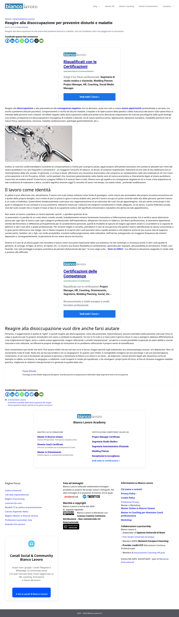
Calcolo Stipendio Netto (16, 511)
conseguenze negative (69, 108)
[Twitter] (31, 41)
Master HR (109, 6)
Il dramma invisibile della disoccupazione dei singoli (29, 402)
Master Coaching (126, 6)
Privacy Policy (128, 493)
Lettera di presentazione (30, 507)
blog (98, 6)
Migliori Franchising (14, 498)
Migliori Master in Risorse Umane (21, 515)
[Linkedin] (12, 41)
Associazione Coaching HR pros (149, 552)
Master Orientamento (148, 6)
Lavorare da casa (13, 503)
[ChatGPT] (36, 41)
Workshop (126, 520)
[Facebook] (7, 41)
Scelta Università (13, 490)
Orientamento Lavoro (24, 18)
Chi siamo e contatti (131, 489)
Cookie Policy (128, 497)
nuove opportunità (131, 108)
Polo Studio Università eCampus (138, 536)
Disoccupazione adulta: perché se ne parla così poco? (30, 405)
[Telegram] (17, 41)
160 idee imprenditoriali (17, 494)
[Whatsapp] (22, 41)
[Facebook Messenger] (27, 41)
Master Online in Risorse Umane (138, 508)
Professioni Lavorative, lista (18, 520)
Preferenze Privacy (130, 502)
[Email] (41, 41)
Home (8, 18)
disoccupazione (25, 108)
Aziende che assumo (15, 524)
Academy (170, 6)
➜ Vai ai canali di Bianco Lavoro (31, 594)
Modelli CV (10, 507)
